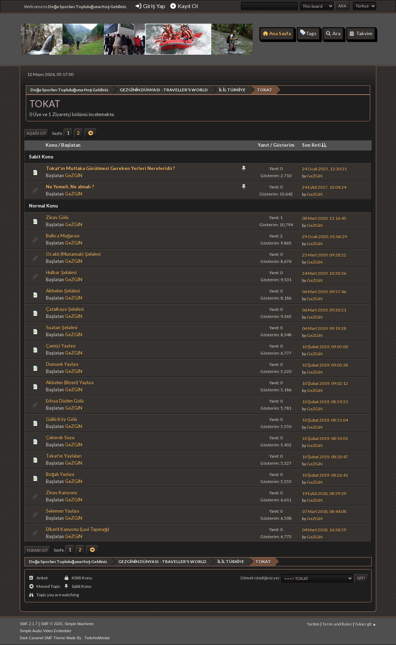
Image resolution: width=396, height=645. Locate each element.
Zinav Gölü (57, 217)
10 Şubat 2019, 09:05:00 (325, 346)
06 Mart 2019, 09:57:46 (324, 291)
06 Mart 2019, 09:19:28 (324, 328)
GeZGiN (73, 175)
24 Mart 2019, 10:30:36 (324, 273)
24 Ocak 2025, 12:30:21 (324, 168)
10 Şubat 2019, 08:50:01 (325, 438)
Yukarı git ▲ (365, 623)
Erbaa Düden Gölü (65, 401)
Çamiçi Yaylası (61, 346)
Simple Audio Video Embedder (45, 630)
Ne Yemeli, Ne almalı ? (70, 186)
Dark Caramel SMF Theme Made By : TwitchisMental (65, 637)
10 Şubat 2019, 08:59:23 (325, 401)
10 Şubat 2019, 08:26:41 (325, 474)
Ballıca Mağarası (62, 236)
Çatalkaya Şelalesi (65, 309)
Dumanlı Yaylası (62, 364)
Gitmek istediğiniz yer (260, 577)
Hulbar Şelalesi (61, 272)
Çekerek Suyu (60, 437)
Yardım (313, 623)
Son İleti (315, 144)
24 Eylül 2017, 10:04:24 (324, 187)
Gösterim (283, 144)
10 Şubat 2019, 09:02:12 (325, 383)
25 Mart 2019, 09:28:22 (324, 254)
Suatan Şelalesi (61, 327)
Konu (51, 144)
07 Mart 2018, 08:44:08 (324, 511)
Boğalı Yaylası (60, 474)
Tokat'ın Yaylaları (64, 456)
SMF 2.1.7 (28, 623)
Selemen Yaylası (62, 510)
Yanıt (263, 144)
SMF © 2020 (52, 623)
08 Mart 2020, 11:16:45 (324, 218)
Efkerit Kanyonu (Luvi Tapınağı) (77, 529)
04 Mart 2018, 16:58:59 (324, 529)
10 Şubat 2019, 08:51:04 (325, 419)
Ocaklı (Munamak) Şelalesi (73, 254)
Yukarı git (37, 550)
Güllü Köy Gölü (61, 419)
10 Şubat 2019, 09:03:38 (325, 364)
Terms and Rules (337, 623)
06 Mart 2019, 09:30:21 (324, 309)
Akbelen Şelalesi (63, 291)
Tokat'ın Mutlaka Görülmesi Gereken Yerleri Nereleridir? (110, 168)
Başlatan (71, 144)
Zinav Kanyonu (61, 492)
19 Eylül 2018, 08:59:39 (324, 493)
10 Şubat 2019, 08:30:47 (325, 456)
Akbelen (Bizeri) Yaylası (70, 382)
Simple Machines (79, 623)
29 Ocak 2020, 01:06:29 (324, 236)
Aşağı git (36, 133)
